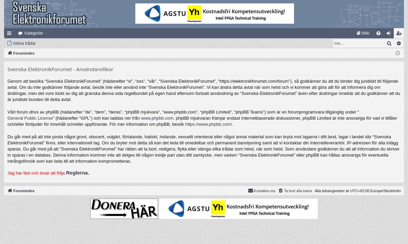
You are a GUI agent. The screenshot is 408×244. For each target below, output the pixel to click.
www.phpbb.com (157, 118)
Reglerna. (77, 173)
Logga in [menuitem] (390, 34)
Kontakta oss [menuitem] (262, 190)
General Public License (30, 118)
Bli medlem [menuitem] (400, 34)
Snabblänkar (10, 34)
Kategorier (33, 33)
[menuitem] (363, 33)
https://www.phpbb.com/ (208, 124)
